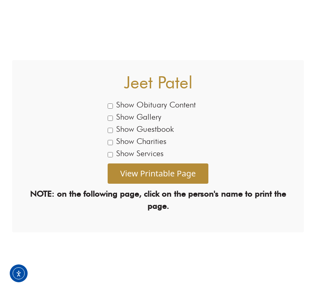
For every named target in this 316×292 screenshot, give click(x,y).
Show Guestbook (141, 129)
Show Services (136, 153)
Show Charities (137, 141)
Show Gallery (134, 117)
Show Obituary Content (152, 105)
